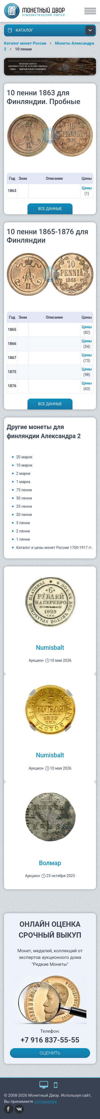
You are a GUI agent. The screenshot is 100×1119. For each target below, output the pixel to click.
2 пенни (23, 531)
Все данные (50, 209)
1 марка (23, 482)
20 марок (24, 457)
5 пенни (23, 523)
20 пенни (24, 514)
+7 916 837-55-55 (50, 1040)
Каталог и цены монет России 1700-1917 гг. (54, 547)
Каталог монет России (25, 43)
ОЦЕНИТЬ (50, 1053)
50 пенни (24, 498)
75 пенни (24, 490)
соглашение (45, 1101)
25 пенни (24, 506)
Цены (87, 188)
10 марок (24, 465)
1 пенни (23, 539)
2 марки (23, 473)
